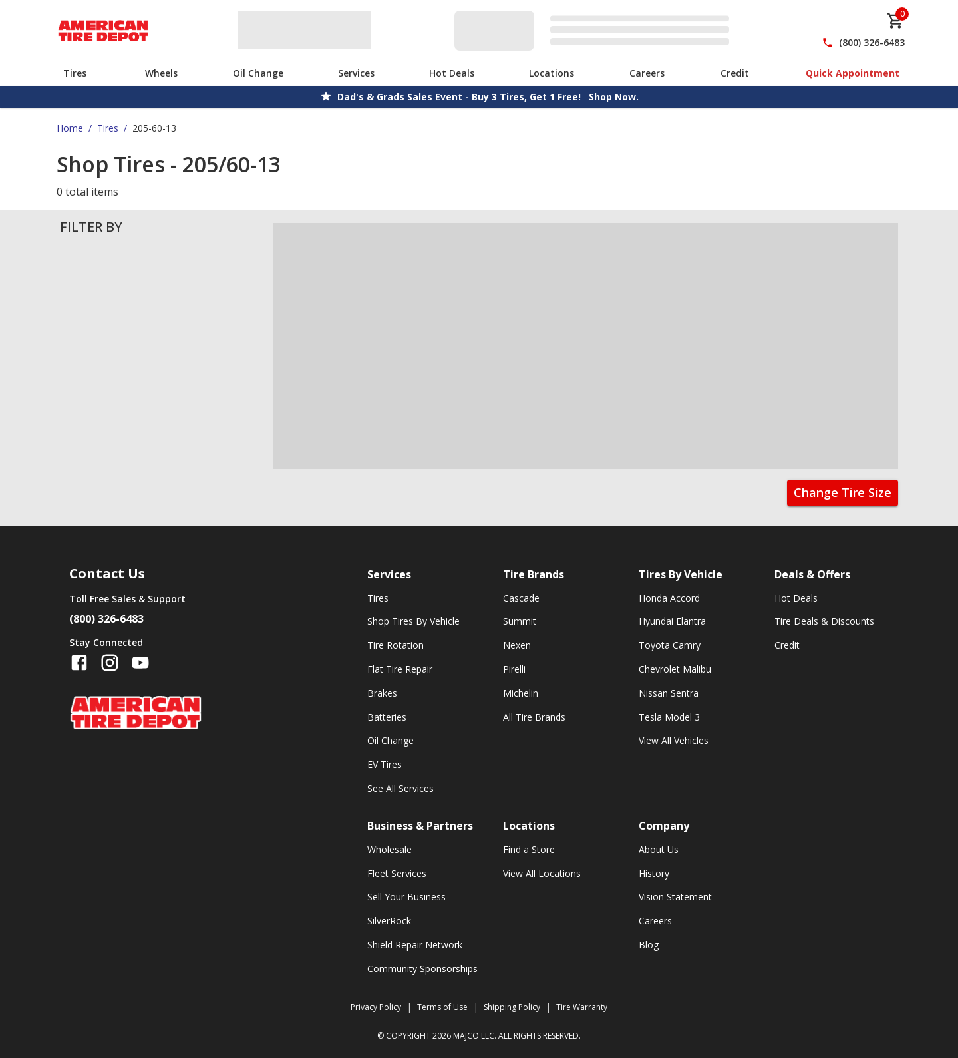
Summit (519, 621)
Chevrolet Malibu (675, 669)
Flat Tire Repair (399, 669)
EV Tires (384, 764)
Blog (649, 944)
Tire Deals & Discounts (824, 621)
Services (356, 73)
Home (70, 128)
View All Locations (542, 873)
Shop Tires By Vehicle (413, 621)
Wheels (161, 73)
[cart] (895, 20)
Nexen (517, 645)
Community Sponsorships (422, 968)
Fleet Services (396, 873)
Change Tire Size (842, 492)
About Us (659, 849)
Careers (647, 73)
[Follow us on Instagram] (110, 663)
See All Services (400, 788)
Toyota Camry (670, 645)
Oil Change (258, 73)
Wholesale (389, 849)
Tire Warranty (581, 1007)
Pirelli (514, 669)
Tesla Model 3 (669, 717)
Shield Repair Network (414, 944)
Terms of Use (442, 1007)
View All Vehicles (674, 740)
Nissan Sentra (669, 693)
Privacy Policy (376, 1007)
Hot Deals (451, 73)
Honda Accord (669, 598)
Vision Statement (675, 896)
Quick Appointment (852, 73)
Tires (74, 73)
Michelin (520, 693)
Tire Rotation (395, 645)
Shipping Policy (512, 1007)
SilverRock (389, 920)
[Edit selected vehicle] (595, 30)
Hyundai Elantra (672, 621)
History (654, 873)
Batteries (386, 717)
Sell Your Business (406, 896)
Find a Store (529, 849)
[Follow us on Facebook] (79, 663)
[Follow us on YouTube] (140, 663)
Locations (551, 73)
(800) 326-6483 (872, 42)
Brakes (382, 693)
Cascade (521, 598)
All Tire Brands (534, 717)
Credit (734, 73)
